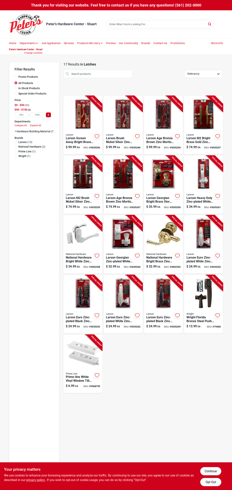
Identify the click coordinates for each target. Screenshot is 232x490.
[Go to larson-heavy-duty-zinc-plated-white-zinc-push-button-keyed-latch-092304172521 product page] (203, 185)
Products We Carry (88, 43)
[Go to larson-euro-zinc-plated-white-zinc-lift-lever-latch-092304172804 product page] (123, 304)
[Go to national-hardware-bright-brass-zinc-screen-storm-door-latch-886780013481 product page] (163, 244)
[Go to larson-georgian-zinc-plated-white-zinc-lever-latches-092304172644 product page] (123, 244)
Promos (111, 43)
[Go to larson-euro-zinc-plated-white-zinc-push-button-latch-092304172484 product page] (203, 244)
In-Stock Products (29, 88)
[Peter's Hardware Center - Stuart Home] (26, 24)
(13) (25, 142)
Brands (145, 43)
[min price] (21, 114)
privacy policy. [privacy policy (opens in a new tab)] (35, 480)
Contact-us (160, 43)
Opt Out (211, 482)
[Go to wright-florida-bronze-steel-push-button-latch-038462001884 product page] (203, 304)
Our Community (128, 43)
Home (12, 43)
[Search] (210, 24)
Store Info (217, 43)
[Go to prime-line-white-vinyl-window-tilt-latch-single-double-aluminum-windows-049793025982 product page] (82, 364)
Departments (28, 43)
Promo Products (28, 77)
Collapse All (21, 125)
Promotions (177, 43)
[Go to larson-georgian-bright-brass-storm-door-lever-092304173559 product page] (163, 185)
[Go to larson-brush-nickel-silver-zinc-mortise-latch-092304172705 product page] (82, 185)
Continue (211, 471)
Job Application (51, 43)
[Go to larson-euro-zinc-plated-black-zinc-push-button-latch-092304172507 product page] (82, 304)
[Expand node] (15, 131)
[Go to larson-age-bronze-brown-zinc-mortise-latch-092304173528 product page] (163, 125)
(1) (27, 151)
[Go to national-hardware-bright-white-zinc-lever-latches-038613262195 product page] (82, 244)
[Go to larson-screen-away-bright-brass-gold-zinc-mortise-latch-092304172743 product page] (82, 125)
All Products (25, 83)
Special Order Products (32, 94)
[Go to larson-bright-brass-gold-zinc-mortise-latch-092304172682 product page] (203, 125)
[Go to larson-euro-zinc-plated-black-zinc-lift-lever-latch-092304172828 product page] (163, 304)
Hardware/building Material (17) (36, 131)
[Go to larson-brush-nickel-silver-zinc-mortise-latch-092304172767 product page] (123, 125)
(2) (31, 146)
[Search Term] (159, 24)
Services (69, 43)
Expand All (35, 125)
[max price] (37, 114)
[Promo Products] (16, 76)
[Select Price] (48, 114)
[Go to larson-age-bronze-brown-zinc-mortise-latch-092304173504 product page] (123, 185)
